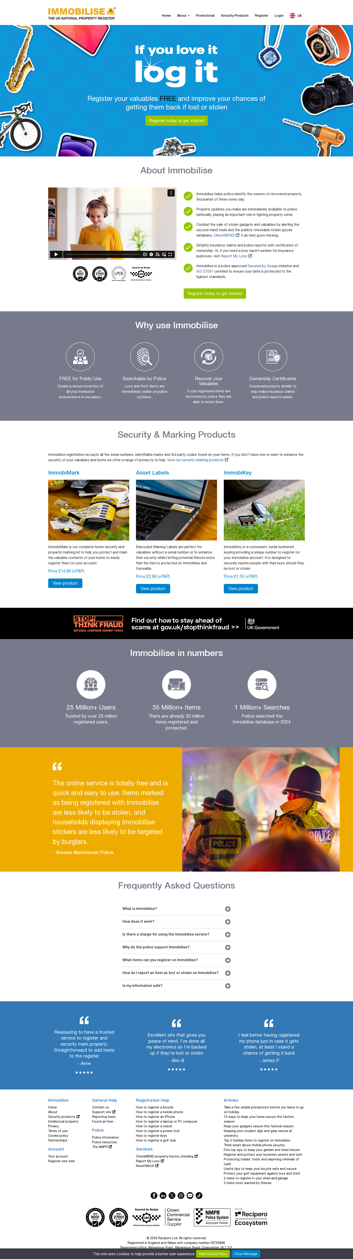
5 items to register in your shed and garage (256, 1178)
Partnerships (57, 1140)
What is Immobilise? (176, 909)
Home (166, 15)
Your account (58, 1156)
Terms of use (58, 1131)
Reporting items (104, 1117)
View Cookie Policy (213, 1254)
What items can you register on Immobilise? (176, 960)
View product (65, 583)
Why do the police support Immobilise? (176, 947)
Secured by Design (263, 266)
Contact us (100, 1107)
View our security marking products (195, 460)
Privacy (53, 1126)
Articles (231, 1100)
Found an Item (102, 1121)
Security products (61, 1117)
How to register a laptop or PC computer (166, 1121)
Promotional (205, 15)
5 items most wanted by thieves (248, 1183)
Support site (101, 1112)
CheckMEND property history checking (164, 1156)
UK (296, 15)
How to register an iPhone (155, 1117)
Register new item (61, 1161)
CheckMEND (224, 235)
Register (261, 15)
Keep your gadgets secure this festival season (259, 1126)
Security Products (235, 15)
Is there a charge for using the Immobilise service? (176, 934)
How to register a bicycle (154, 1107)
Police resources (104, 1142)
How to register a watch (154, 1126)
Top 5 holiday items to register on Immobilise (257, 1140)
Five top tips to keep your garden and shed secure (262, 1150)
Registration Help (152, 1100)
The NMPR (100, 1147)
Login (279, 15)
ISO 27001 (204, 271)
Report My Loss (234, 256)
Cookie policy (58, 1135)
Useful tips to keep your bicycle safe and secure (260, 1169)
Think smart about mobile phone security (254, 1145)
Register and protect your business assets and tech (263, 1154)
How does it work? (176, 921)
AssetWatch (145, 1166)
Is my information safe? (176, 986)
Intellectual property (63, 1121)
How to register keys (151, 1135)
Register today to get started (176, 120)
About (183, 15)
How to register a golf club (156, 1140)
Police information (105, 1137)
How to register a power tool (157, 1131)
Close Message (245, 1254)
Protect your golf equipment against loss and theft (262, 1173)
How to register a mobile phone (159, 1112)
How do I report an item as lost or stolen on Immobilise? (176, 973)
